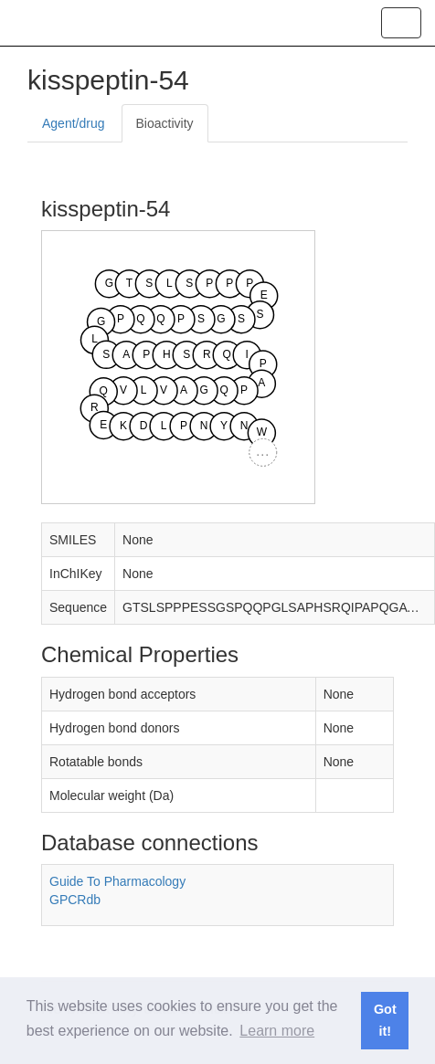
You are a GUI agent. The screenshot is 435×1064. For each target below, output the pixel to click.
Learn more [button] (276, 1030)
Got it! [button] (385, 1020)
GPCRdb (75, 899)
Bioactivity (165, 123)
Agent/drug (73, 123)
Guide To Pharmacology (117, 881)
